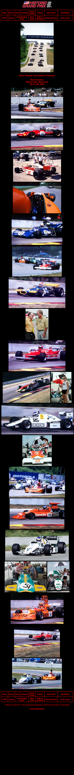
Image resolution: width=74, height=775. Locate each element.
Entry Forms (65, 18)
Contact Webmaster (37, 709)
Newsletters (65, 13)
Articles (40, 13)
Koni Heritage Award (22, 18)
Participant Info (51, 18)
